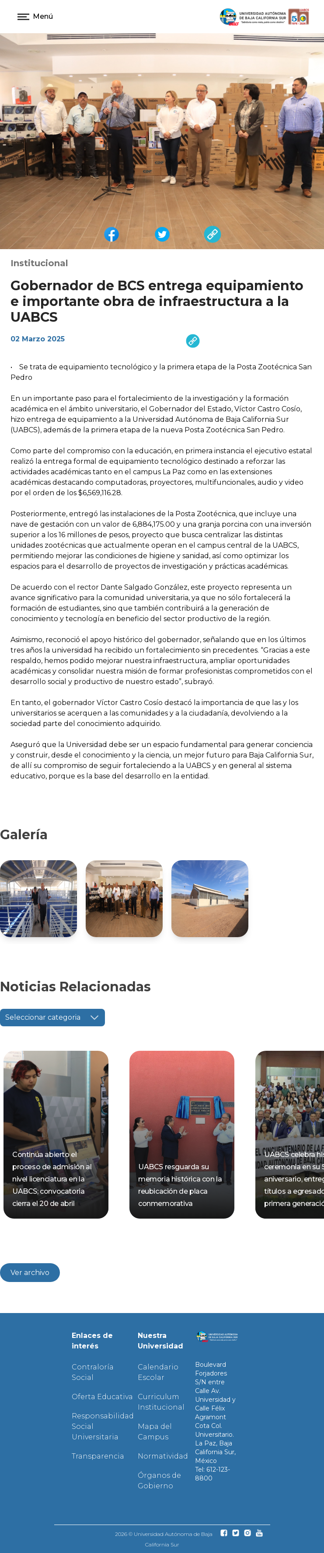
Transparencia (98, 1456)
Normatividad (163, 1456)
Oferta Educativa (102, 1397)
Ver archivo (29, 1272)
